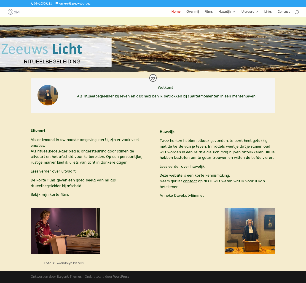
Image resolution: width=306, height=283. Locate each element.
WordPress (121, 277)
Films (209, 12)
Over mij (192, 12)
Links (268, 12)
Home (176, 12)
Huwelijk (225, 12)
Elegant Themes (69, 277)
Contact (284, 12)
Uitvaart (248, 12)
